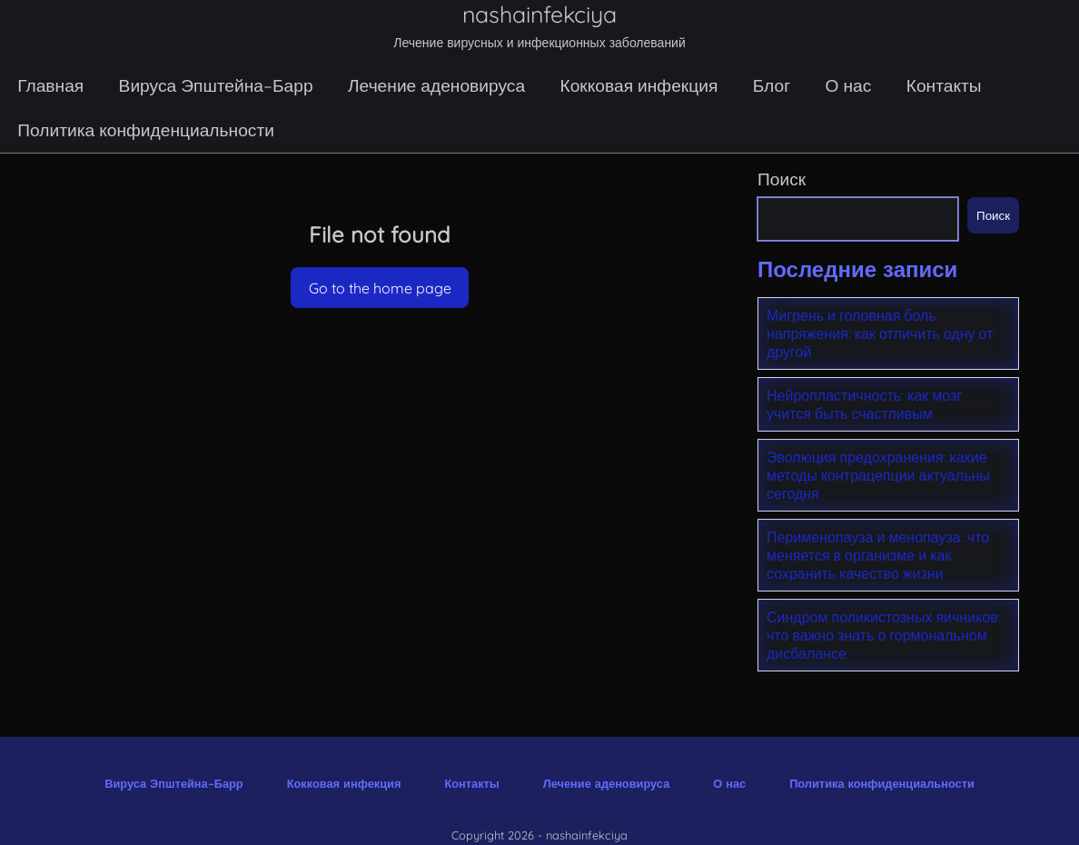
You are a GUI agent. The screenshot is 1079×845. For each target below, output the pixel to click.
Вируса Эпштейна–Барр (216, 85)
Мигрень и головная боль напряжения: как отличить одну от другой (880, 333)
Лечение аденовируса (436, 85)
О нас (849, 85)
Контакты (944, 85)
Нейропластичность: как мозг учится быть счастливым (864, 404)
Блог (771, 85)
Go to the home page (380, 288)
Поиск (781, 179)
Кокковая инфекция (638, 85)
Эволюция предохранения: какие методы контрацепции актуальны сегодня (878, 475)
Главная (50, 85)
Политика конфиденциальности (145, 130)
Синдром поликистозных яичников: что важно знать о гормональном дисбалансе (884, 635)
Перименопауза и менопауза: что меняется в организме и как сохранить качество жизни (878, 555)
